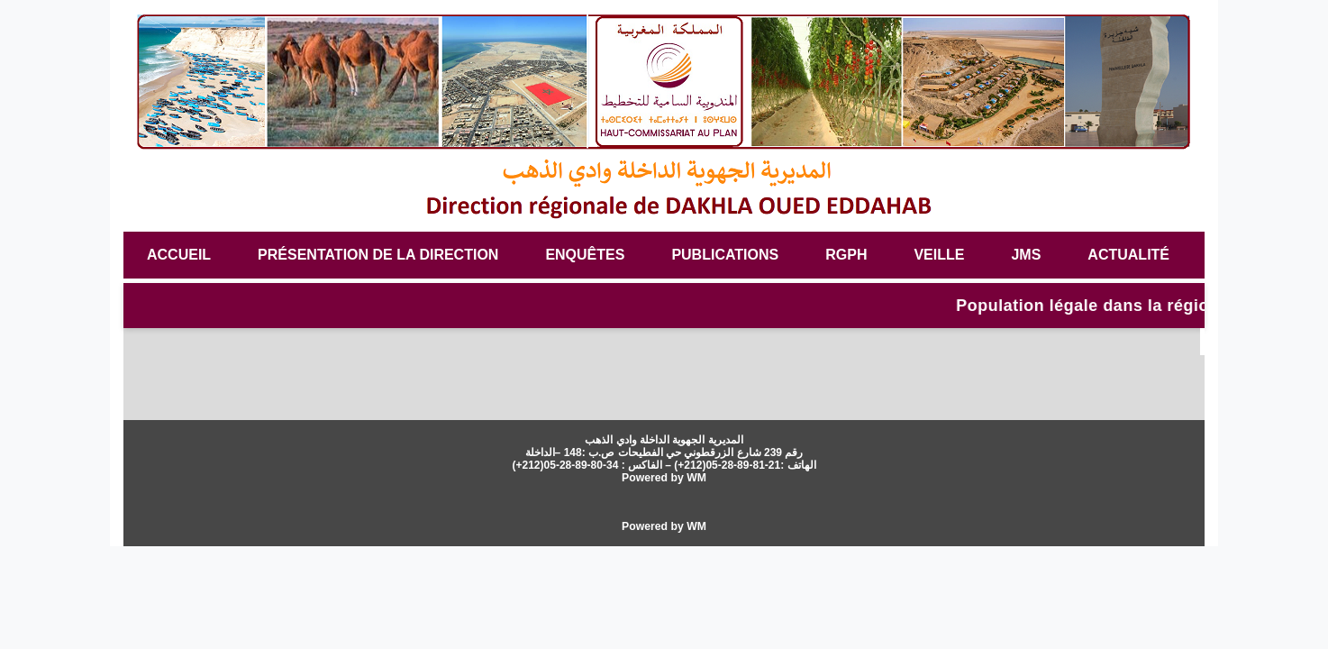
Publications (724, 254)
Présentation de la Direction (378, 254)
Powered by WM (664, 477)
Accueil (179, 254)
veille (939, 254)
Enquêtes (584, 254)
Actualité (1128, 254)
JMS (1026, 254)
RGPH (846, 254)
